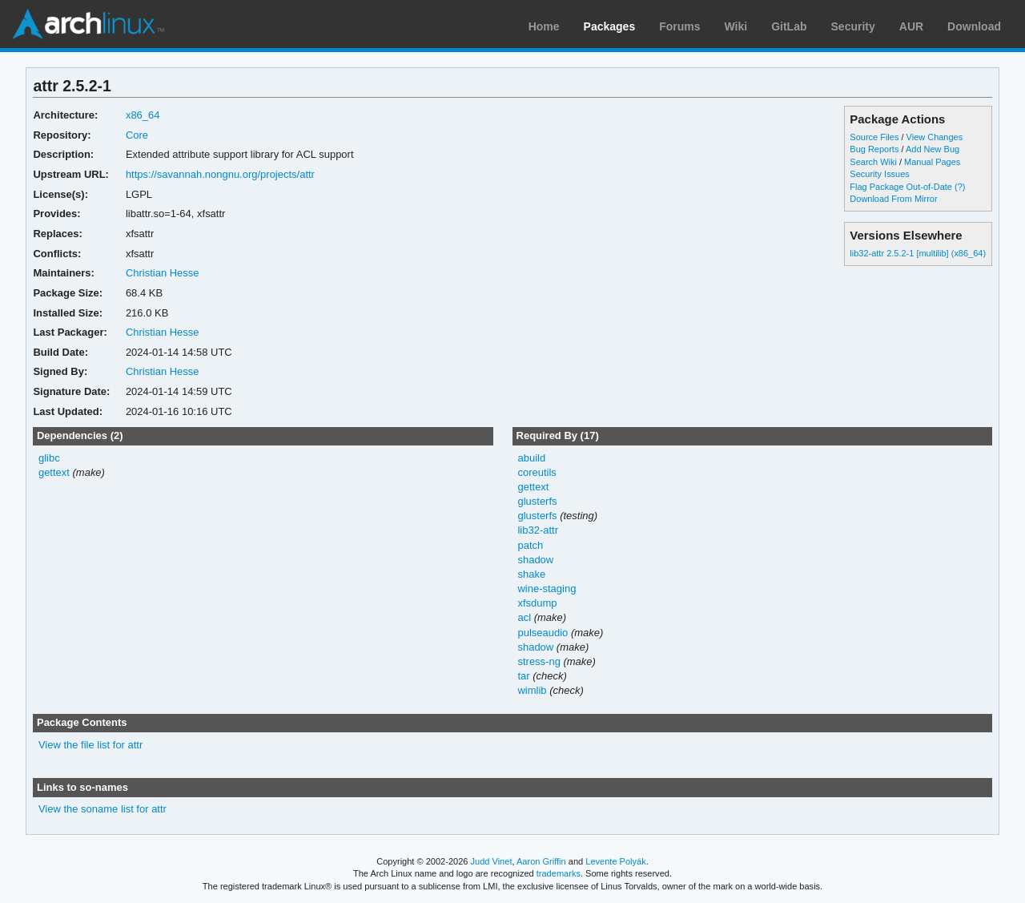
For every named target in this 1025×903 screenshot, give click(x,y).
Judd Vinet (491, 861)
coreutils (536, 472)
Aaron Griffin (541, 861)
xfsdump (537, 603)
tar (523, 676)
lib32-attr (537, 530)
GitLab (788, 26)
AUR (911, 26)
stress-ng (538, 661)
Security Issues (879, 174)
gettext (54, 472)
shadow (535, 560)
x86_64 (143, 115)
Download (974, 26)
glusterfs (537, 501)
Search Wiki (873, 162)
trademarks (559, 873)
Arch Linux (88, 24)
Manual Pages (932, 162)
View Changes (934, 137)
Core (137, 135)
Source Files (874, 137)
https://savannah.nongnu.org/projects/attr (220, 174)
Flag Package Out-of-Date (901, 186)
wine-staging (546, 589)
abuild (531, 458)
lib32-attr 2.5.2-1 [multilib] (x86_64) (918, 253)
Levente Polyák (615, 861)
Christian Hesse (162, 273)
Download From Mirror (893, 199)
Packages (610, 26)
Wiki (736, 26)
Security (853, 26)
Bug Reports (874, 149)
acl (524, 617)
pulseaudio (542, 633)
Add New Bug (932, 149)
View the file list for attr (90, 745)
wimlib (531, 690)
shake (531, 574)
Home (544, 26)
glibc (49, 458)
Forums (679, 26)
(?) (960, 186)
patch (530, 545)
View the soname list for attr (102, 809)
